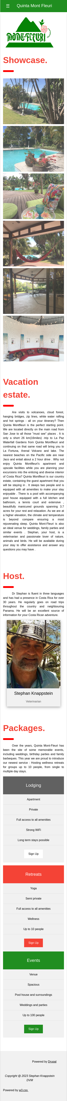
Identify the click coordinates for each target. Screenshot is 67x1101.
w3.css (23, 1090)
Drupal (52, 1061)
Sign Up (33, 853)
